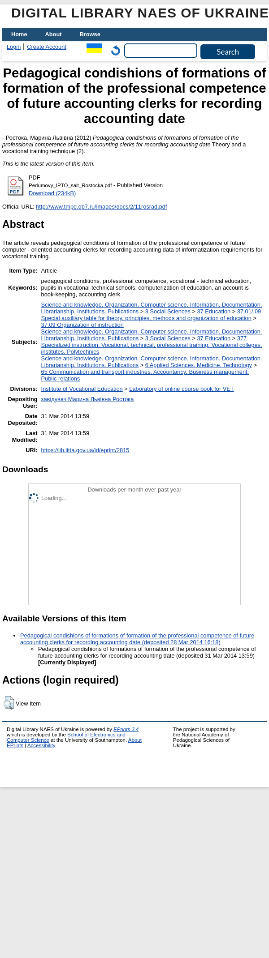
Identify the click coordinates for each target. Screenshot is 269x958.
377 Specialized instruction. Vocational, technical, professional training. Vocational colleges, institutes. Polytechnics (151, 345)
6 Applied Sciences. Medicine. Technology (198, 365)
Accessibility (41, 745)
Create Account (46, 46)
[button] (9, 703)
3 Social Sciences (168, 311)
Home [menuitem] (19, 34)
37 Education (213, 311)
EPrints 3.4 (126, 729)
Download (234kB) (52, 193)
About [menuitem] (53, 34)
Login (14, 46)
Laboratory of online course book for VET (181, 388)
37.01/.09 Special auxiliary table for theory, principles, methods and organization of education (151, 314)
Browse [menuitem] (90, 34)
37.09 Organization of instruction (82, 324)
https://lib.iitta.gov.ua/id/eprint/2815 (85, 450)
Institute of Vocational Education (82, 388)
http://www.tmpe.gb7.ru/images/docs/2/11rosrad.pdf (101, 206)
